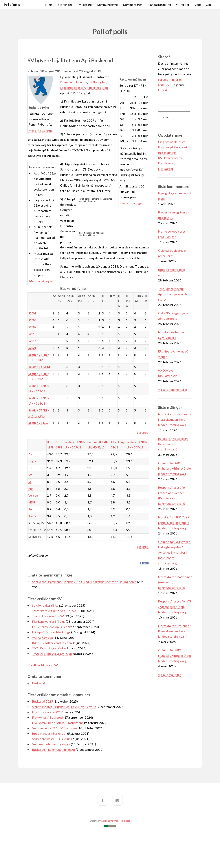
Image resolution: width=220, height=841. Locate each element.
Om (208, 4)
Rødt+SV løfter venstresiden (52, 643)
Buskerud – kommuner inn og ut (54, 749)
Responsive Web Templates (115, 820)
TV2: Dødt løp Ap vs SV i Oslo (52, 653)
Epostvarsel (166, 163)
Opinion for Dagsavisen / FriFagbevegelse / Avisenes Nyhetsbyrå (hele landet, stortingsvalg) (175, 552)
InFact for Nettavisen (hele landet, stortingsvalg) (173, 444)
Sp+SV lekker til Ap (45, 605)
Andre (32, 516)
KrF (30, 488)
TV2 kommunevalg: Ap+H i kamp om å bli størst (172, 294)
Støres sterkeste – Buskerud (51, 739)
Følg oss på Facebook (173, 147)
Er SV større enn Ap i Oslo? (50, 627)
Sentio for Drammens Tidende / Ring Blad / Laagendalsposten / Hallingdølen (84, 582)
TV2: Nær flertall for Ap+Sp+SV (54, 611)
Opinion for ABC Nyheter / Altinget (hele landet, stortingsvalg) (174, 468)
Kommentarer (132, 4)
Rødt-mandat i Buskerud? (49, 733)
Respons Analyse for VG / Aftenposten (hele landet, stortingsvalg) (174, 606)
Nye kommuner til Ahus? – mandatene (58, 723)
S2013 (32, 334)
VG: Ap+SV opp (42, 637)
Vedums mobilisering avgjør (51, 744)
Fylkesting (84, 4)
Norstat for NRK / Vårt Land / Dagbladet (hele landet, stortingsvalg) (173, 522)
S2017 (32, 341)
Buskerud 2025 (42, 701)
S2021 (32, 347)
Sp (29, 481)
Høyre (32, 461)
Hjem (49, 4)
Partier (184, 4)
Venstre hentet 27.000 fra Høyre (54, 728)
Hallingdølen (97, 82)
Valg (198, 4)
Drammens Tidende (73, 82)
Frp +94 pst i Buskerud (47, 717)
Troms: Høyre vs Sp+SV (48, 616)
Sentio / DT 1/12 (38, 422)
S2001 (32, 313)
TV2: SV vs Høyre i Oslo (48, 648)
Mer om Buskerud (40, 130)
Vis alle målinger (169, 674)
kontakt (163, 90)
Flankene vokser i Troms (48, 621)
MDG (31, 502)
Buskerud (38, 683)
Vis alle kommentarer (172, 389)
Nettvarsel (165, 168)
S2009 (32, 327)
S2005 (32, 320)
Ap (30, 454)
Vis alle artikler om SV (43, 665)
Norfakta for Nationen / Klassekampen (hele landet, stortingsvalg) (174, 419)
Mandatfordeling (159, 4)
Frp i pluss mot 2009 (46, 712)
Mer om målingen (131, 203)
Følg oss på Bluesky (171, 142)
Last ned (142, 432)
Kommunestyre (107, 4)
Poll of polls (12, 4)
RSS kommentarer (170, 158)
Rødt (31, 509)
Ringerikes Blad (97, 87)
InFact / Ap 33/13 (39, 367)
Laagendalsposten (72, 87)
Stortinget (65, 4)
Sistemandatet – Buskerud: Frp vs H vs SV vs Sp (64, 707)
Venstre (33, 495)
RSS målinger (167, 152)
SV (30, 475)
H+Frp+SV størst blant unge (51, 632)
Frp (30, 468)
